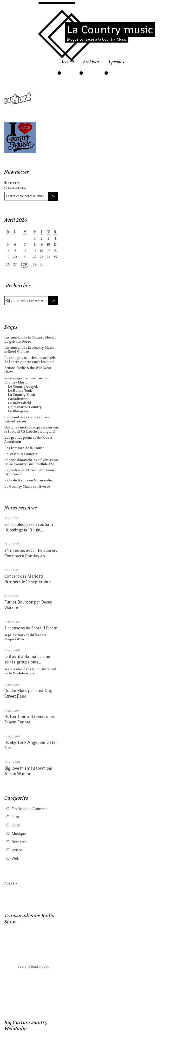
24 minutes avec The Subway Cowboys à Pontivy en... (30, 553)
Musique (19, 833)
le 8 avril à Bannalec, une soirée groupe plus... (27, 659)
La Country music (110, 29)
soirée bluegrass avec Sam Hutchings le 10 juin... (28, 527)
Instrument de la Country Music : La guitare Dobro (30, 339)
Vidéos (17, 850)
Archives (91, 62)
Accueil (67, 62)
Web (15, 858)
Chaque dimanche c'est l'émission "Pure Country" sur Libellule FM (31, 462)
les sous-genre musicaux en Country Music (26, 380)
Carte (10, 883)
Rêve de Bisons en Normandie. (28, 480)
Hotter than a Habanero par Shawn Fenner (29, 719)
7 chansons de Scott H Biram (30, 628)
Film (15, 817)
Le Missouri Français (20, 454)
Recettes (19, 842)
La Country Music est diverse (27, 487)
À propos (116, 62)
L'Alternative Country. (25, 407)
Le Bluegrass (18, 411)
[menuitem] (67, 65)
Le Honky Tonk (20, 391)
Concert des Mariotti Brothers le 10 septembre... (29, 579)
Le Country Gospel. (23, 386)
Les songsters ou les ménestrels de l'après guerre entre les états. (30, 360)
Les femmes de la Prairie (24, 448)
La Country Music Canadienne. (22, 397)
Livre (16, 825)
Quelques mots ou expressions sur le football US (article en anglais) (31, 429)
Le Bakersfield (19, 403)
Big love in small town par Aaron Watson (28, 771)
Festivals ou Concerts (29, 808)
